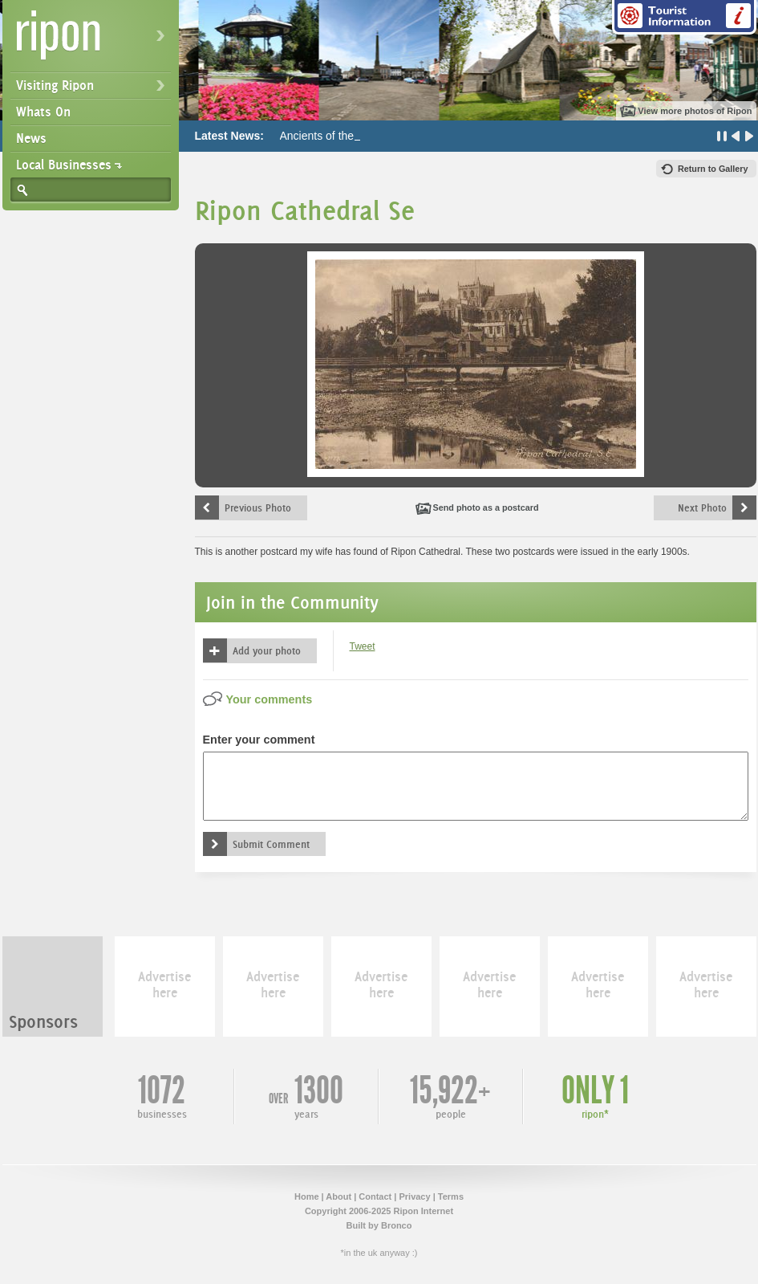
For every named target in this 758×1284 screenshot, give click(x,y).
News (31, 138)
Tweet (362, 646)
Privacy (414, 1196)
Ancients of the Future (335, 135)
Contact (375, 1196)
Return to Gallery (713, 168)
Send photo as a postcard (486, 507)
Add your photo (267, 651)
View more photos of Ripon (695, 111)
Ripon (94, 40)
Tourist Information (684, 17)
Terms (451, 1196)
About (338, 1196)
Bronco (396, 1225)
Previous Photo (258, 508)
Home (306, 1196)
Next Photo (702, 508)
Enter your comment (259, 739)
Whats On (43, 112)
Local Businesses (63, 165)
